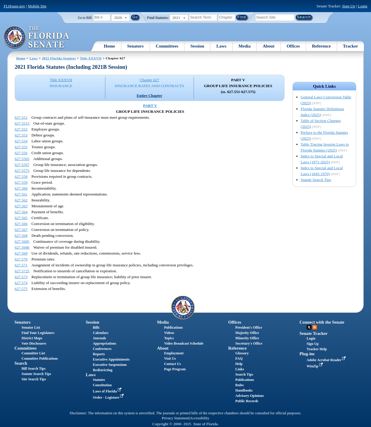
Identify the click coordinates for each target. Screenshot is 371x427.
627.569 (21, 253)
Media (244, 46)
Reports (99, 354)
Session (197, 46)
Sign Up (348, 6)
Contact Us (172, 364)
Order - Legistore (109, 397)
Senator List (31, 327)
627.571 (21, 265)
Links (239, 369)
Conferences (102, 349)
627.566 (21, 223)
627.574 (21, 283)
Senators (135, 46)
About (268, 46)
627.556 (21, 153)
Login (362, 6)
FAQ (238, 358)
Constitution (102, 385)
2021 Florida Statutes (59, 58)
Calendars (100, 333)
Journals (99, 338)
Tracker (350, 46)
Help (239, 364)
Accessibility (199, 418)
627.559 (21, 182)
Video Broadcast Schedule (183, 343)
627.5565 (22, 159)
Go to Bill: (85, 17)
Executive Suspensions (110, 365)
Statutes (99, 380)
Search (20, 363)
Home (109, 46)
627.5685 (22, 241)
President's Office (248, 327)
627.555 (21, 147)
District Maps (32, 338)
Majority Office (247, 333)
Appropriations (104, 343)
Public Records (246, 401)
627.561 (21, 194)
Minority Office (247, 338)
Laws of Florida (107, 391)
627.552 (21, 129)
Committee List (33, 353)
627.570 (21, 259)
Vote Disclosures (34, 343)
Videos (169, 333)
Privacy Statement (175, 418)
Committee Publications (40, 358)
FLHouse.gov (14, 6)
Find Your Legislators (38, 333)
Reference (321, 46)
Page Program (175, 369)
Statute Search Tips (316, 179)
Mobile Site (37, 6)
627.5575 (22, 170)
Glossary (242, 353)
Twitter (309, 327)
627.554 (21, 141)
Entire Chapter (149, 95)
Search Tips (244, 374)
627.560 (21, 188)
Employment (174, 353)
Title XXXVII (91, 58)
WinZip (315, 366)
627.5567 (22, 164)
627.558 (21, 176)
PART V (150, 105)
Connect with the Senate (322, 322)
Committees (167, 46)
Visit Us (170, 358)
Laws (221, 46)
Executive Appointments (111, 359)
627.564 (21, 212)
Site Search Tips (34, 379)
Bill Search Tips (33, 368)
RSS (314, 327)
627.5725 (22, 271)
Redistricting (102, 370)
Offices (293, 46)
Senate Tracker (314, 333)
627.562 (21, 200)
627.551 (21, 117)
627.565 (21, 218)
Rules (239, 385)
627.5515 (22, 123)
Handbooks (244, 390)
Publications (173, 327)
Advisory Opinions (249, 396)
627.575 (21, 288)
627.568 (21, 235)
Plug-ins (307, 353)
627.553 (21, 135)
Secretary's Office (248, 343)
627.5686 (22, 247)
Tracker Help (317, 349)
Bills (96, 327)
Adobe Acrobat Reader (327, 360)
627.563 (21, 206)
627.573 (21, 277)
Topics (169, 338)
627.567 (21, 229)
